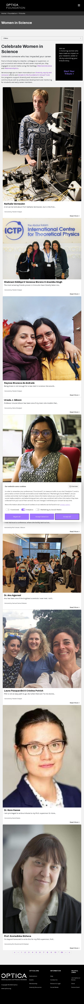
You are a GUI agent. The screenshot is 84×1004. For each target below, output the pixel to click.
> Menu (5, 38)
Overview (73, 486)
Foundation (12, 13)
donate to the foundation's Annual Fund (34, 75)
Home (3, 13)
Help (51, 976)
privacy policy (65, 505)
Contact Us (54, 980)
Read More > (75, 216)
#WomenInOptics (11, 68)
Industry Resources (35, 987)
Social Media (54, 987)
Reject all (17, 517)
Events (31, 980)
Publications (33, 976)
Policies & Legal (55, 983)
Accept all (67, 517)
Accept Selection (42, 517)
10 (55, 952)
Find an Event (75, 987)
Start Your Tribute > (69, 72)
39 (62, 952)
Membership (33, 983)
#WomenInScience (44, 66)
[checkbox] (12, 509)
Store (73, 983)
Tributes (22, 13)
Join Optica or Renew (75, 979)
